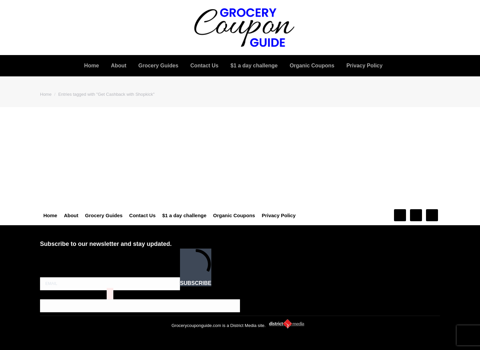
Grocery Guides (104, 215)
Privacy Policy (279, 215)
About (71, 215)
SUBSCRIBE (195, 267)
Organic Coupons (234, 215)
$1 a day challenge (184, 215)
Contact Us (142, 215)
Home (50, 215)
